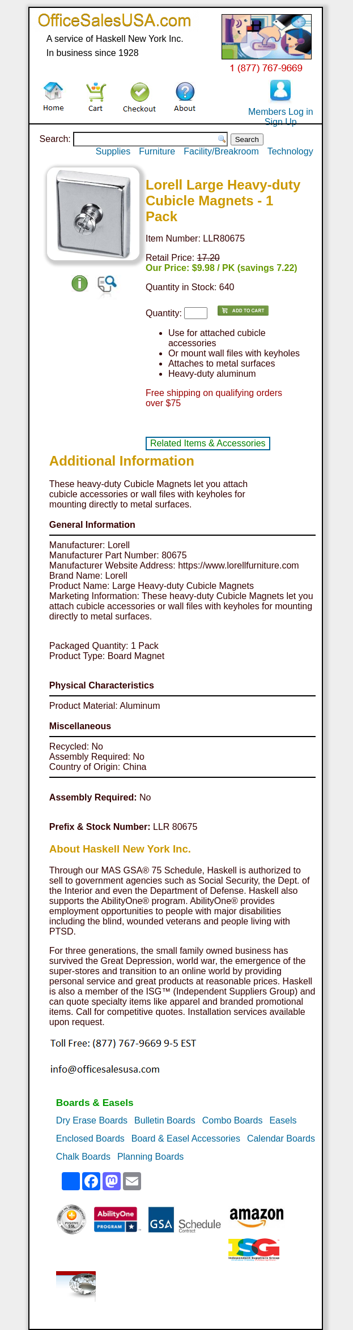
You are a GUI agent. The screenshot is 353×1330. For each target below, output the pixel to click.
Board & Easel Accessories (185, 1138)
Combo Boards (232, 1120)
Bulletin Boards (164, 1120)
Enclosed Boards (90, 1138)
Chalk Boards (83, 1156)
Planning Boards (150, 1156)
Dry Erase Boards (91, 1120)
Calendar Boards (281, 1138)
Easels (282, 1120)
